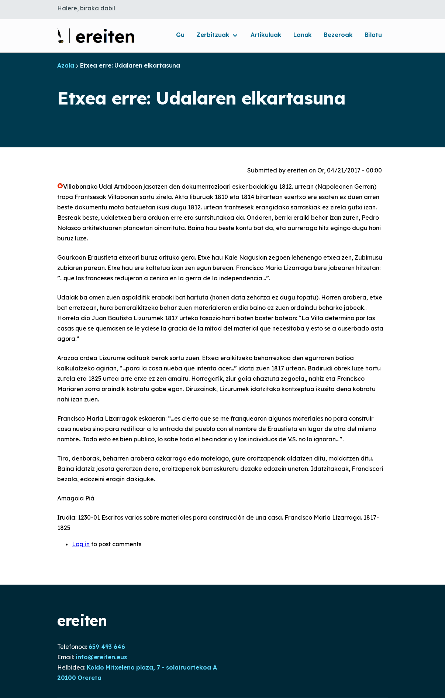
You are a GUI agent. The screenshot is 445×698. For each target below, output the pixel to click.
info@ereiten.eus (101, 657)
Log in (81, 544)
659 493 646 (107, 646)
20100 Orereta (79, 677)
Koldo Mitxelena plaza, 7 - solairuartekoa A (152, 667)
